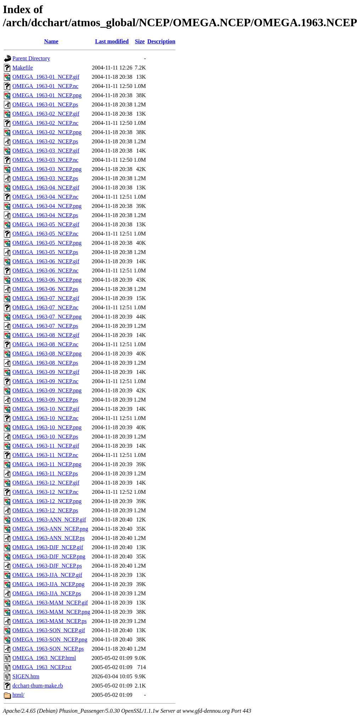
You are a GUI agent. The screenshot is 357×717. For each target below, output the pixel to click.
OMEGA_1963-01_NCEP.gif (45, 77)
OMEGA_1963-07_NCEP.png (47, 317)
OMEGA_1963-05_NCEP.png (47, 243)
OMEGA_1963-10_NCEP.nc (45, 418)
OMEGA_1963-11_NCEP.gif (45, 446)
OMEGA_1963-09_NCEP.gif (45, 372)
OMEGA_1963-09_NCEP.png (47, 390)
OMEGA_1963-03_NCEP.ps (45, 178)
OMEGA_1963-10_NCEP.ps (45, 437)
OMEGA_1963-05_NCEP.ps (45, 252)
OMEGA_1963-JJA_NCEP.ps (46, 593)
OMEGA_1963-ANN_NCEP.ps (48, 538)
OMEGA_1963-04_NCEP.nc (45, 197)
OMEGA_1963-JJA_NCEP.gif (47, 575)
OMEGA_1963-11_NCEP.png (47, 464)
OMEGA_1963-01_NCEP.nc (45, 86)
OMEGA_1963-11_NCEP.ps (45, 473)
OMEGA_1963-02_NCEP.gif (45, 114)
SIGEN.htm (25, 676)
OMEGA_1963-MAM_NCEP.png (51, 612)
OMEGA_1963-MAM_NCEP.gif (50, 603)
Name (51, 41)
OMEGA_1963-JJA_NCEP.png (48, 584)
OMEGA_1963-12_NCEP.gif (45, 483)
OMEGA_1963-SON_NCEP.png (49, 639)
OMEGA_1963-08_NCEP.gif (45, 335)
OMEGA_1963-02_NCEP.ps (45, 141)
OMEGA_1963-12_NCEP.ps (45, 510)
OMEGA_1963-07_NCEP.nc (45, 307)
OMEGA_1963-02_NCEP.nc (45, 123)
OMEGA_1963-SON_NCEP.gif (48, 630)
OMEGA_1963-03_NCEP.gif (45, 151)
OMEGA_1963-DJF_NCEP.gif (47, 547)
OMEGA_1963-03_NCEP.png (47, 169)
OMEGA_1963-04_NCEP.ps (45, 215)
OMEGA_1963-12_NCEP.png (47, 501)
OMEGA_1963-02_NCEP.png (47, 132)
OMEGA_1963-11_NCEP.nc (45, 455)
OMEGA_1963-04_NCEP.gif (45, 187)
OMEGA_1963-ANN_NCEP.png (50, 529)
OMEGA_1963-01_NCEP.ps (45, 104)
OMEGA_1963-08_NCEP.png (47, 354)
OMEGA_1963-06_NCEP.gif (45, 261)
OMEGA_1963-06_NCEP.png (47, 280)
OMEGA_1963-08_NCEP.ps (45, 363)
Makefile (22, 68)
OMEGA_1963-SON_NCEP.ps (48, 649)
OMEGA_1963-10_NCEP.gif (45, 409)
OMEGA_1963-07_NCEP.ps (45, 326)
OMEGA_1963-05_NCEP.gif (45, 224)
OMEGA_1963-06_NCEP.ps (45, 289)
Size (140, 41)
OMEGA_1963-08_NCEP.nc (45, 344)
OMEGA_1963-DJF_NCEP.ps (47, 566)
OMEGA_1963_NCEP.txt (42, 667)
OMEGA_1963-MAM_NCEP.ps (49, 621)
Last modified (112, 41)
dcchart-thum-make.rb (37, 686)
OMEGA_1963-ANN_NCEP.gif (49, 520)
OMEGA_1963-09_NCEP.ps (45, 400)
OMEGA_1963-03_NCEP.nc (45, 160)
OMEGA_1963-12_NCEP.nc (45, 492)
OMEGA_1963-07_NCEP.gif (45, 298)
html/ (18, 695)
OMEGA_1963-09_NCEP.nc (45, 381)
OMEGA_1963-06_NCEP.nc (45, 271)
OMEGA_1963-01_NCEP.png (47, 95)
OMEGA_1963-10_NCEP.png (47, 427)
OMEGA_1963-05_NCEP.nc (45, 234)
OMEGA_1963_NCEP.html (44, 658)
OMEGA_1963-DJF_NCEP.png (48, 556)
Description (161, 41)
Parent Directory (31, 58)
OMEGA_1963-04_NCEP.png (47, 206)
